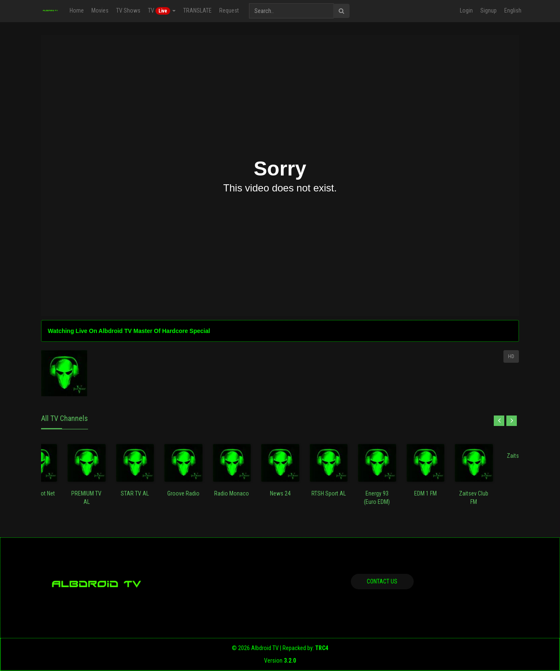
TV (162, 11)
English (512, 10)
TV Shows (128, 10)
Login (466, 10)
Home (77, 10)
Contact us (382, 581)
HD (511, 356)
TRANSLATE (197, 10)
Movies (100, 10)
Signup (488, 10)
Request (229, 10)
